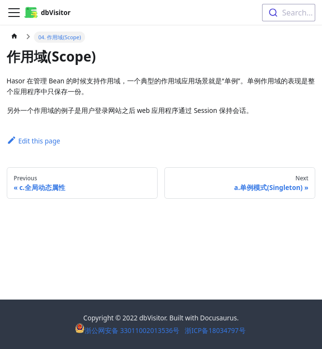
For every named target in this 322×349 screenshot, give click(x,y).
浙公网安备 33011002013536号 (128, 330)
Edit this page (33, 140)
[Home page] (14, 37)
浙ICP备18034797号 (215, 330)
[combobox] (289, 12)
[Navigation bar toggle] (14, 12)
